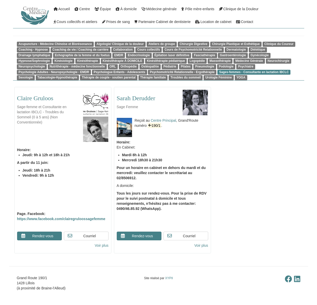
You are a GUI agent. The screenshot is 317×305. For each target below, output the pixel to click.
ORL (113, 66)
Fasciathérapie (204, 55)
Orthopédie (129, 66)
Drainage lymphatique (34, 55)
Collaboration (123, 49)
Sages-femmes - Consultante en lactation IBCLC (254, 72)
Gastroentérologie (233, 55)
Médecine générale (159, 9)
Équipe (103, 9)
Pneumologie (204, 66)
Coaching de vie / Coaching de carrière (80, 49)
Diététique (258, 49)
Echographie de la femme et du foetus (82, 55)
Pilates (186, 66)
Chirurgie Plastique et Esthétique (236, 44)
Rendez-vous (36, 235)
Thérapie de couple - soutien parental (109, 77)
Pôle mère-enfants (197, 9)
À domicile (126, 9)
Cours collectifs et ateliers (75, 22)
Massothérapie (220, 61)
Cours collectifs (148, 49)
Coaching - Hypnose (33, 49)
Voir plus (102, 245)
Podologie (226, 66)
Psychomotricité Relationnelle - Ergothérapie (182, 72)
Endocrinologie (139, 55)
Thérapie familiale (153, 77)
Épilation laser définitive (172, 55)
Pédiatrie (169, 66)
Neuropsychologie (32, 66)
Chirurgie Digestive (193, 44)
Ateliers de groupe (161, 44)
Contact (244, 22)
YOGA (241, 77)
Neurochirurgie (278, 61)
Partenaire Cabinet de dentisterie (162, 22)
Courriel (81, 235)
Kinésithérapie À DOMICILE (122, 61)
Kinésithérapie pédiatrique (166, 61)
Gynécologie (260, 55)
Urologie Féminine (218, 77)
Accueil (62, 9)
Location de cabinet (213, 22)
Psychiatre (245, 66)
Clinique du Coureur (278, 44)
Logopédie (197, 61)
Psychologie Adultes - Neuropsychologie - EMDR (54, 72)
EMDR (118, 55)
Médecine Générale (249, 61)
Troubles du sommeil (185, 77)
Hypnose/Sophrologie (34, 61)
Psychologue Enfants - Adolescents (119, 72)
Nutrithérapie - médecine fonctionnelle (77, 66)
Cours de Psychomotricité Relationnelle (193, 49)
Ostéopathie (150, 66)
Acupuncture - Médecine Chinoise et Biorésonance (55, 44)
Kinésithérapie (87, 61)
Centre (82, 9)
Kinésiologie (63, 61)
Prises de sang (116, 22)
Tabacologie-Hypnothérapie (57, 77)
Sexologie (26, 77)
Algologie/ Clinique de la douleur (120, 44)
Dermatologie (236, 49)
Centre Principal (163, 120)
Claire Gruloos (35, 98)
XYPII (169, 278)
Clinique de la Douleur (239, 9)
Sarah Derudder (136, 98)
